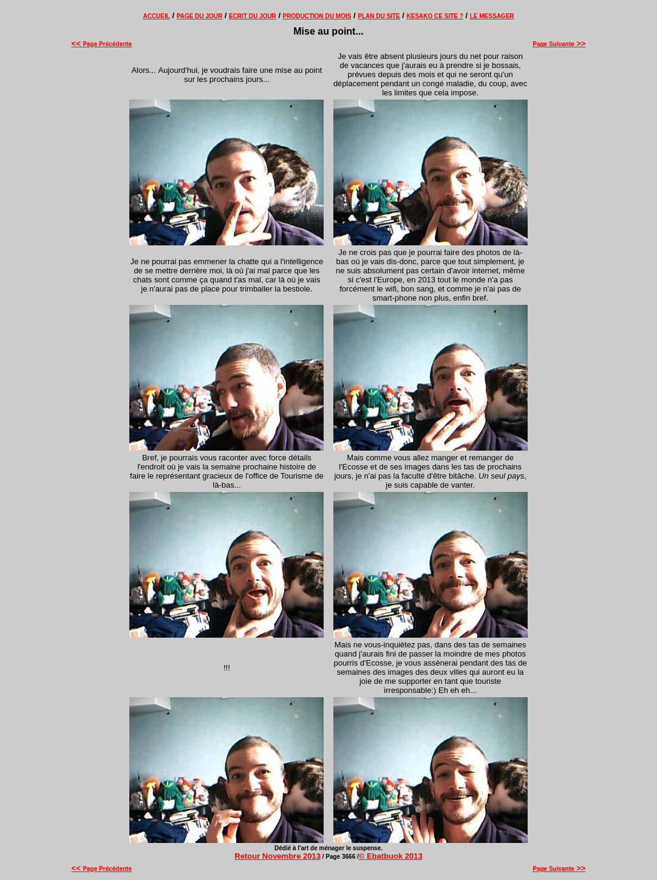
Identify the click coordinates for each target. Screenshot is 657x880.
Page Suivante (559, 44)
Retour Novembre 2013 (277, 856)
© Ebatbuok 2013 (391, 856)
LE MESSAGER (492, 16)
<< (77, 43)
